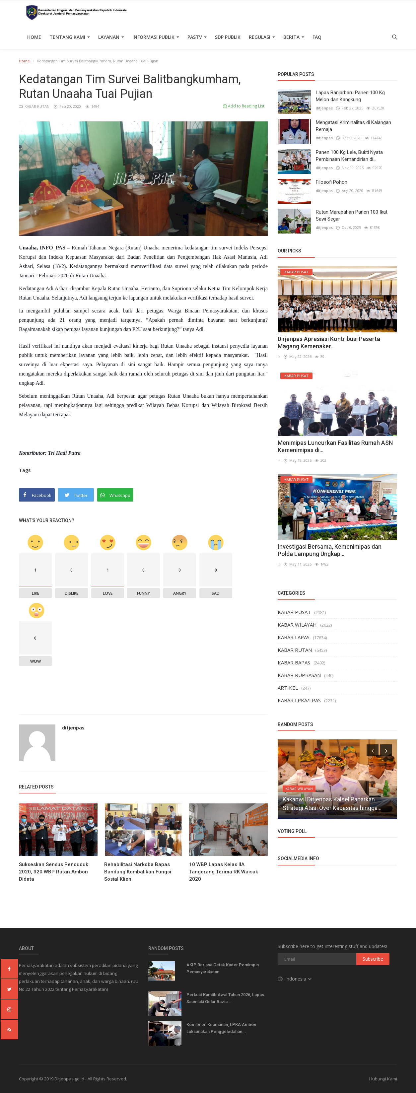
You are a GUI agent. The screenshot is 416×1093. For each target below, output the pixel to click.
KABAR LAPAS (294, 637)
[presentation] (373, 750)
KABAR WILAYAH (297, 624)
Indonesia (295, 979)
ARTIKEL (288, 687)
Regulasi (262, 37)
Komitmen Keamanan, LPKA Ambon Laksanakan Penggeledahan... (221, 1028)
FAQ (316, 37)
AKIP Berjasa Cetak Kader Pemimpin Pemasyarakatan (222, 968)
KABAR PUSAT (294, 612)
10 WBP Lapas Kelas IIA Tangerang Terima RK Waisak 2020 (223, 871)
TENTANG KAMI (69, 37)
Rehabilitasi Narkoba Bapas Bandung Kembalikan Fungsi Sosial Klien (137, 871)
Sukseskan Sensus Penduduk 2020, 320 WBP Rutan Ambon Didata (53, 871)
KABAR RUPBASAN (299, 675)
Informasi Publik (155, 37)
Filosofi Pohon (331, 182)
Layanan (111, 37)
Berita (293, 37)
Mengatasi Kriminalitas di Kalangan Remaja (353, 125)
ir (279, 356)
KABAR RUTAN (34, 106)
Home (34, 37)
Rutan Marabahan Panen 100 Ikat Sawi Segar (351, 215)
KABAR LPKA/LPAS (299, 700)
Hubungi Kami (383, 1079)
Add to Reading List (243, 106)
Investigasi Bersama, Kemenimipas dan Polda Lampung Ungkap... (329, 550)
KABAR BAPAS (294, 662)
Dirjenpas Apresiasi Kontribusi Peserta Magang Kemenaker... (329, 342)
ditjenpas (73, 727)
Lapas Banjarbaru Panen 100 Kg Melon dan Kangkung (350, 96)
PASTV (197, 37)
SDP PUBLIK (228, 37)
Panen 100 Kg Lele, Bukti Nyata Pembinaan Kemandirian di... (349, 155)
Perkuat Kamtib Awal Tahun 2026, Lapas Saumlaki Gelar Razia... (225, 998)
